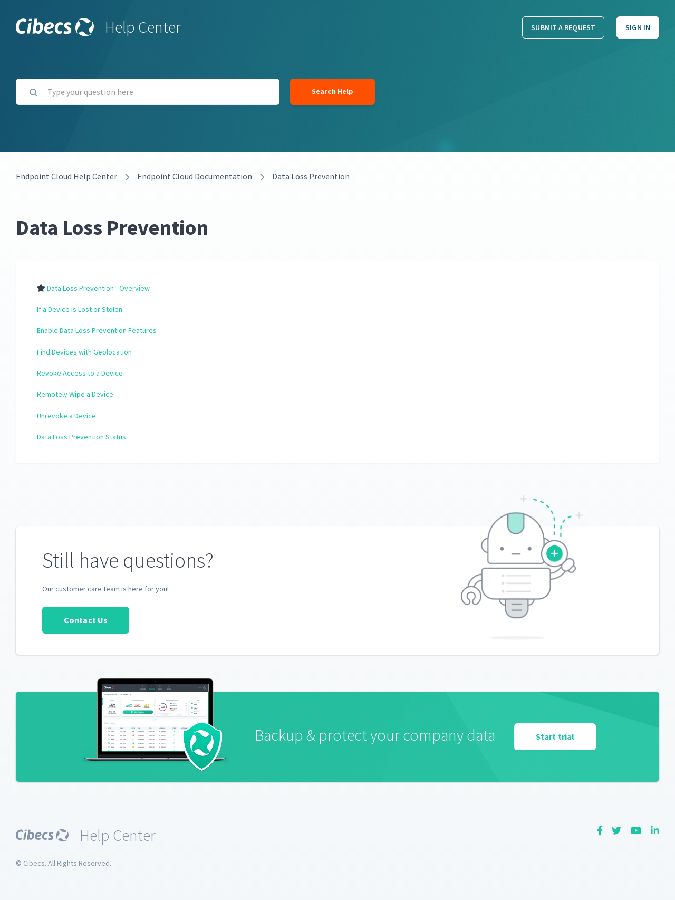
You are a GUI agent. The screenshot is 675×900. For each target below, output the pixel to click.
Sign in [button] (637, 27)
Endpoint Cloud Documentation (194, 176)
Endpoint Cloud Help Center (66, 176)
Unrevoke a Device (66, 415)
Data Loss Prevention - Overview (98, 288)
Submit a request (563, 27)
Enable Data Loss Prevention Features (97, 330)
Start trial (555, 736)
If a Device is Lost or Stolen (79, 309)
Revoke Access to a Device (80, 373)
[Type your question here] (147, 92)
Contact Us (86, 620)
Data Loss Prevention (311, 176)
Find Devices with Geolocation (84, 352)
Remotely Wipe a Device (75, 394)
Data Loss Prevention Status (81, 437)
